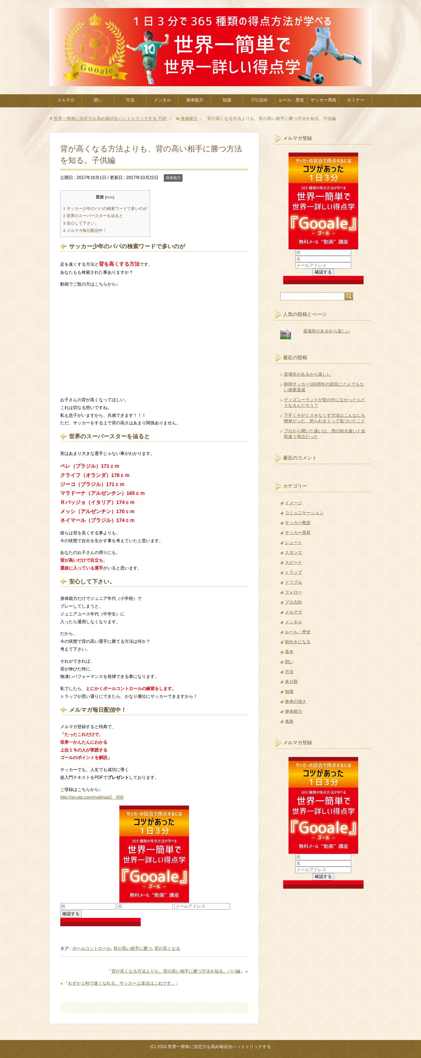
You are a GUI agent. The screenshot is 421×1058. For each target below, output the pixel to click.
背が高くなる (167, 948)
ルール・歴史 (291, 100)
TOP (110, 118)
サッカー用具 (323, 100)
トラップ (293, 572)
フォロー (293, 592)
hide (109, 197)
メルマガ (65, 100)
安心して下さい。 (81, 223)
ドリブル (293, 582)
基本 (289, 652)
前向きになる (298, 642)
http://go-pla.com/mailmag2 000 (92, 797)
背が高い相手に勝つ (132, 948)
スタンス (293, 552)
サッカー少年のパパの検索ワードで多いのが (105, 208)
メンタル (162, 100)
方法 (130, 100)
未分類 (291, 681)
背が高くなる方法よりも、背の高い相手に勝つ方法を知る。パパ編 (175, 971)
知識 (227, 100)
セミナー (355, 100)
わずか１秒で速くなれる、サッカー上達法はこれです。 (121, 983)
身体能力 (194, 100)
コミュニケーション (304, 512)
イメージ (293, 503)
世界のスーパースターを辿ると (93, 215)
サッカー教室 (298, 522)
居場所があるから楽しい (326, 331)
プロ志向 (259, 100)
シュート (293, 542)
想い (98, 100)
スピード (293, 562)
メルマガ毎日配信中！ (85, 230)
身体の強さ (295, 701)
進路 (289, 721)
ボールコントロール (91, 948)
